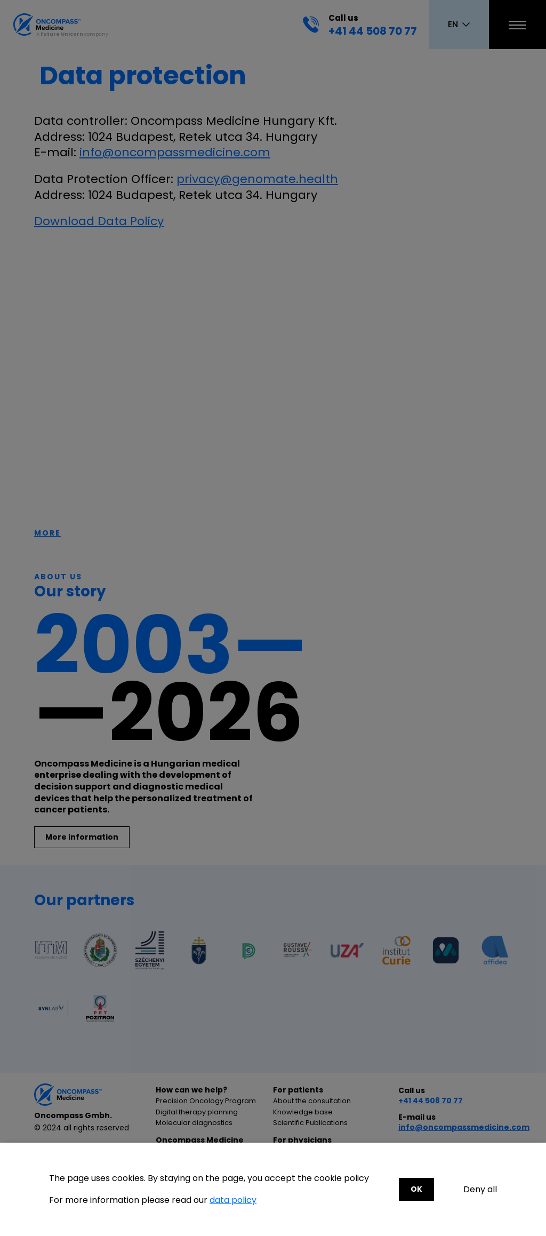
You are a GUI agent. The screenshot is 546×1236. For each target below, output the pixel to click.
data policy (233, 1200)
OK (416, 1189)
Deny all (480, 1189)
